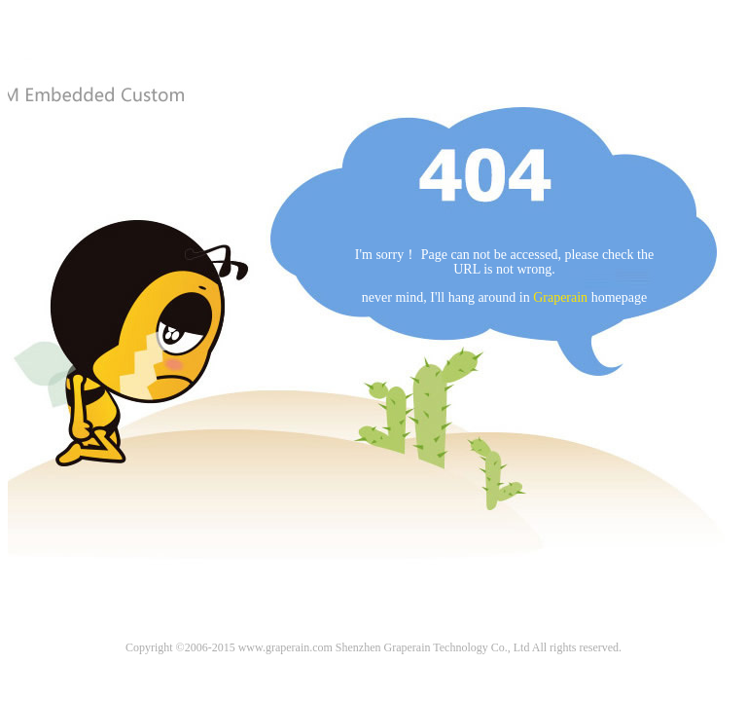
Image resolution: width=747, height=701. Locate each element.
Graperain (560, 297)
